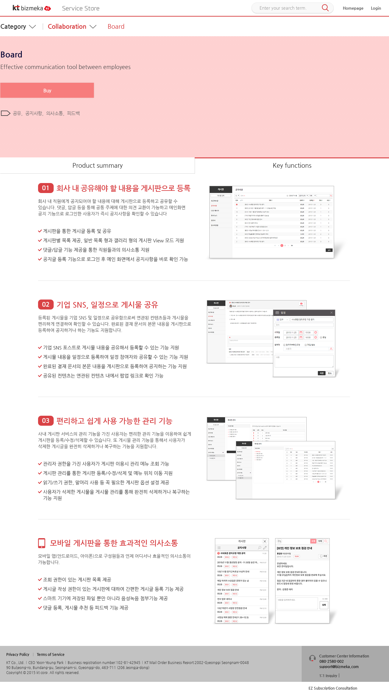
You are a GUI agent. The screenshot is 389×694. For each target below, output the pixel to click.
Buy (47, 90)
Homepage (353, 8)
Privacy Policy (17, 654)
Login (376, 8)
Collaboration (67, 26)
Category (13, 26)
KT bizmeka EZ (32, 8)
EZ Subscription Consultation (333, 688)
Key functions (292, 165)
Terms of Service (51, 654)
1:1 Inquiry (328, 675)
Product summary (97, 165)
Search (325, 8)
